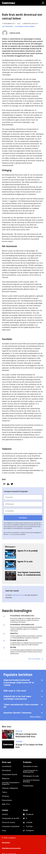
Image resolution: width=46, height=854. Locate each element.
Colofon (5, 814)
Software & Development (25, 26)
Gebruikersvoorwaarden (11, 848)
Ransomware (7, 800)
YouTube (29, 826)
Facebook (29, 814)
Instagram (30, 830)
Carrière (19, 741)
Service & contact (8, 822)
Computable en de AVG (10, 818)
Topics (4, 792)
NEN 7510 (6, 804)
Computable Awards (9, 774)
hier (9, 534)
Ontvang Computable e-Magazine (11, 783)
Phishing (5, 796)
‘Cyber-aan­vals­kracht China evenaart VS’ (21, 705)
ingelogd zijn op (18, 595)
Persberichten (28, 786)
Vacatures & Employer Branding (31, 781)
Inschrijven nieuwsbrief (10, 826)
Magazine (5, 778)
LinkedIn (29, 822)
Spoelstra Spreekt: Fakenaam (17, 712)
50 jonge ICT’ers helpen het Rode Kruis (29, 745)
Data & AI (19, 731)
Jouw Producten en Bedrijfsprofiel (30, 771)
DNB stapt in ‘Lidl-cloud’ (15, 691)
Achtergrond (7, 26)
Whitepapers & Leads (31, 776)
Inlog (4, 830)
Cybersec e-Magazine (10, 788)
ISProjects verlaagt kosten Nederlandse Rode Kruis (26, 735)
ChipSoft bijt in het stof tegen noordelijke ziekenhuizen (17, 697)
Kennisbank (6, 770)
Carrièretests (7, 766)
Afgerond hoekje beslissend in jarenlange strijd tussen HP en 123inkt (19, 682)
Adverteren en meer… (31, 766)
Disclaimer (6, 843)
